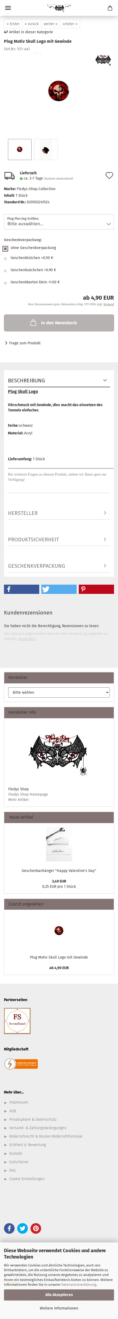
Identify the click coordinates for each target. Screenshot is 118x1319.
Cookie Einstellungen (27, 1179)
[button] (21, 589)
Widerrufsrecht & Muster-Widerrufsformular (46, 1136)
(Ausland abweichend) (58, 178)
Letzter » (70, 24)
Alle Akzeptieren (59, 1295)
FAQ (12, 1170)
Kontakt (15, 1153)
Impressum (18, 1102)
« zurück (32, 24)
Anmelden (26, 639)
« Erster (13, 24)
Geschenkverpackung (36, 566)
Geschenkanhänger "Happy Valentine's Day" (59, 871)
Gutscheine (18, 1162)
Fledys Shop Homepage (28, 794)
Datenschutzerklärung (78, 1285)
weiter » (51, 24)
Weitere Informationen (59, 1308)
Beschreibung (26, 380)
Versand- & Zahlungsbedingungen (37, 1128)
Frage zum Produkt (25, 343)
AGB (12, 1111)
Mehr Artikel (18, 799)
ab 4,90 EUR (59, 968)
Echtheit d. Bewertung (27, 1145)
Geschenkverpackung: (23, 240)
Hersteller (23, 513)
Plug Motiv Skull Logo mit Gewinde (59, 957)
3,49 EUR (59, 881)
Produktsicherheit (33, 539)
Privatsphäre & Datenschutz (32, 1119)
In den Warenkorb (53, 322)
